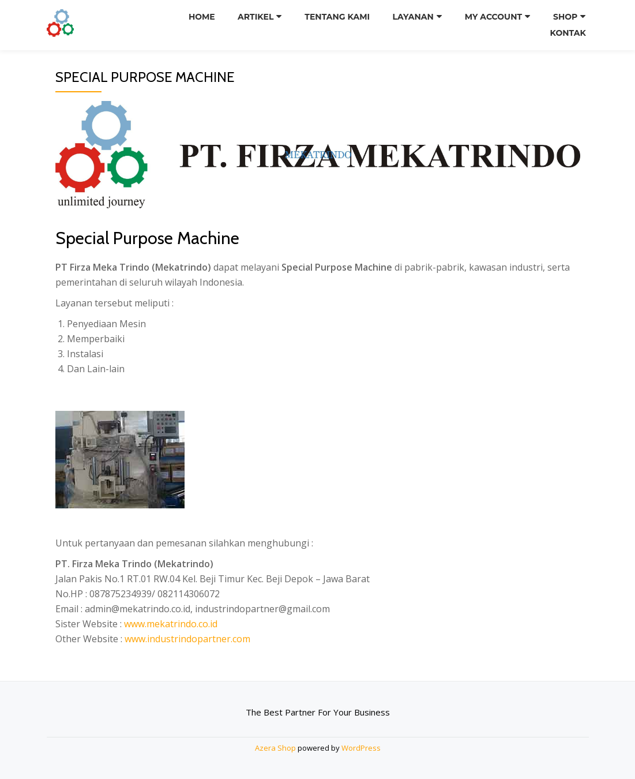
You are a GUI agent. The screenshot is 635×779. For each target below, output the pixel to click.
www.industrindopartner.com (187, 638)
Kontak (567, 33)
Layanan (413, 17)
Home (202, 17)
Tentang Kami (337, 17)
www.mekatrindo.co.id (170, 623)
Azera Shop (275, 748)
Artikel (256, 17)
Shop (565, 17)
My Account (493, 17)
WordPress (361, 748)
